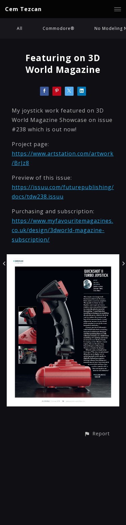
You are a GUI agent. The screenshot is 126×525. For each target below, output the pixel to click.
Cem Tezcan (23, 9)
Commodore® (58, 28)
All (20, 28)
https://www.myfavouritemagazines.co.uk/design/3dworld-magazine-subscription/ (62, 230)
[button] (97, 433)
